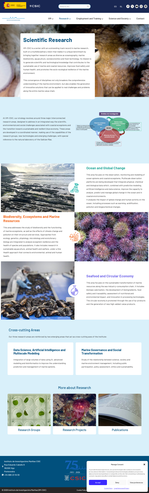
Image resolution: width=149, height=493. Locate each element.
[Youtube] (136, 6)
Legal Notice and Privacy (121, 488)
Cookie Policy (108, 488)
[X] (132, 6)
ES (115, 6)
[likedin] (145, 6)
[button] (144, 464)
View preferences (136, 482)
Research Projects (74, 430)
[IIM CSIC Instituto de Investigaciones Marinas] (14, 18)
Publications (120, 430)
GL (121, 6)
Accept (98, 482)
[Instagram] (141, 6)
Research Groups (29, 430)
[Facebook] (128, 6)
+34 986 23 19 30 (12, 475)
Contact (140, 18)
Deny (117, 482)
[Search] (71, 6)
